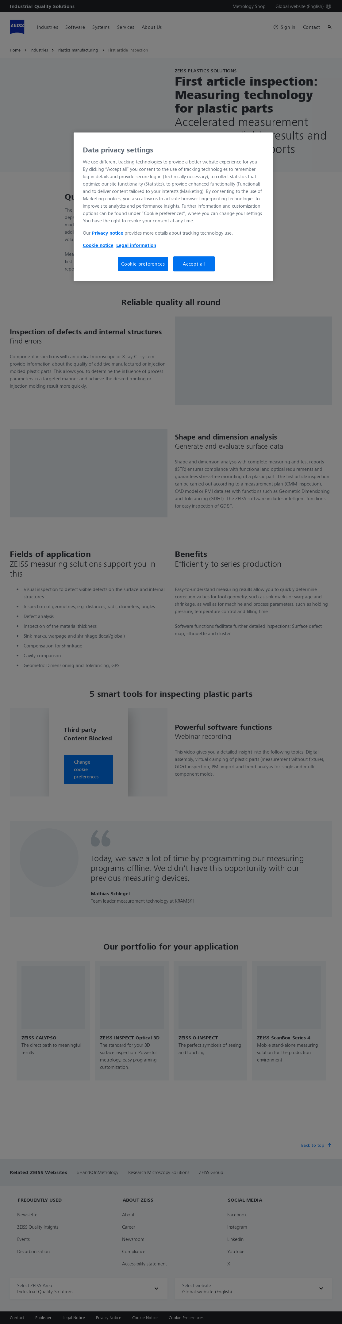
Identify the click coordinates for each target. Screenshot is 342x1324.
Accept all (194, 263)
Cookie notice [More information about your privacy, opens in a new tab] (98, 245)
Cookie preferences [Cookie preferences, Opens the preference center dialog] (143, 263)
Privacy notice (107, 232)
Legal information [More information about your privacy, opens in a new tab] (136, 245)
